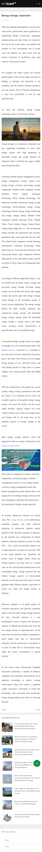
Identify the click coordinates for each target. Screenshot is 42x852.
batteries (11, 350)
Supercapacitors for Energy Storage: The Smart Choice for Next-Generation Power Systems (27, 752)
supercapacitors (27, 630)
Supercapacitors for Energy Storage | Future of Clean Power (27, 815)
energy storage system (11, 446)
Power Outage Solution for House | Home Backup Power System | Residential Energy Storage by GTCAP (26, 726)
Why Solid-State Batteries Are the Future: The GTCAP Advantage (26, 802)
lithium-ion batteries (20, 515)
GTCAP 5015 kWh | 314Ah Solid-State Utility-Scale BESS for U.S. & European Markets (27, 765)
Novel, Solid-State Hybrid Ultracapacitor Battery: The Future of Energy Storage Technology (27, 778)
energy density (17, 520)
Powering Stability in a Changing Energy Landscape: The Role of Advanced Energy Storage (26, 739)
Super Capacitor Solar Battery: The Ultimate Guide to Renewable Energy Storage (27, 790)
